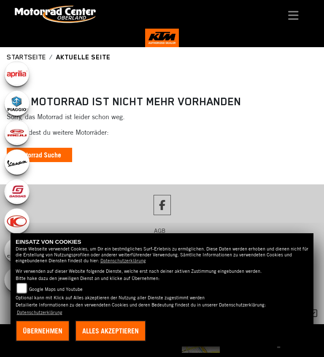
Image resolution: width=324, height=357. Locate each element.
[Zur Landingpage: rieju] (17, 132)
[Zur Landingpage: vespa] (17, 162)
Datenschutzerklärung (123, 261)
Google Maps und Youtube (56, 289)
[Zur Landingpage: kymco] (17, 221)
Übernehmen (42, 331)
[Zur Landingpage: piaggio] (17, 103)
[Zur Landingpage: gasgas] (17, 191)
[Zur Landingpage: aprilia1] (17, 73)
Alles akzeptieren (110, 331)
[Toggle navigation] (293, 14)
